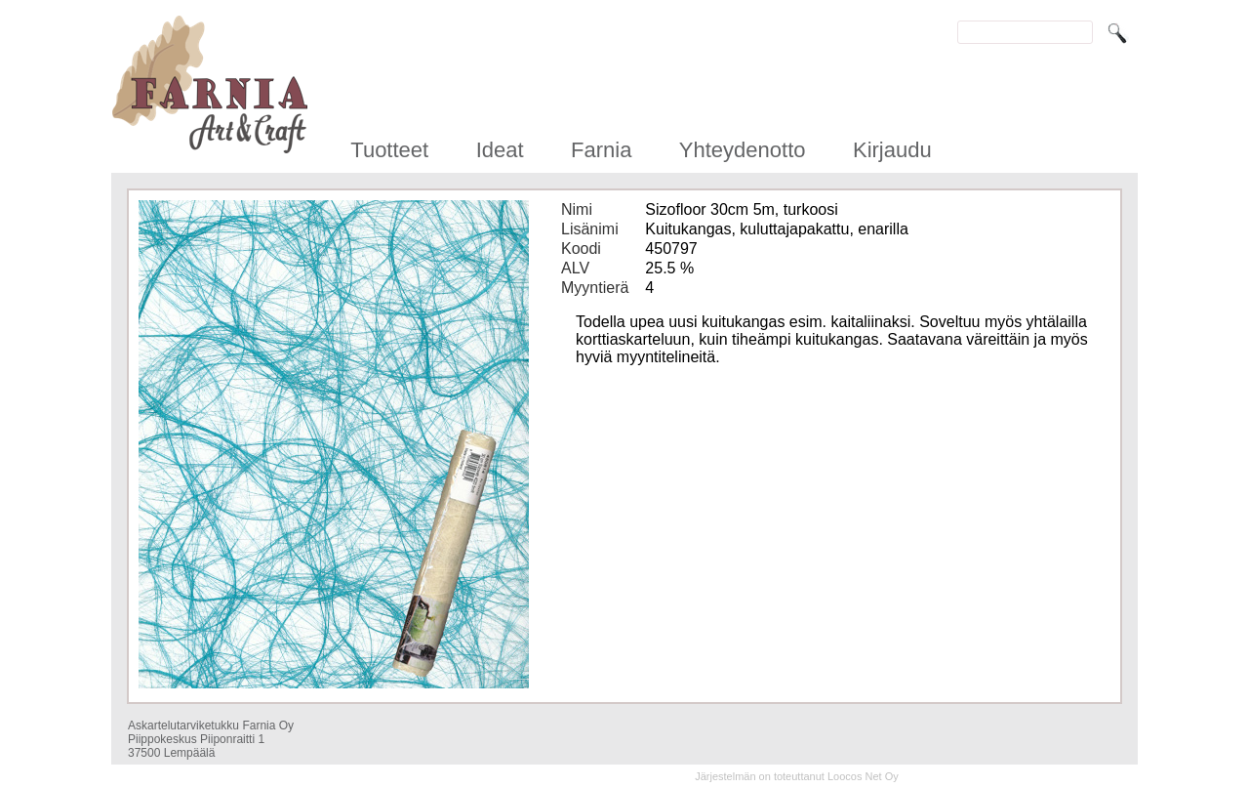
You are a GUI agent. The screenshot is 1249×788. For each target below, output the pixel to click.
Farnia (601, 150)
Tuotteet (389, 150)
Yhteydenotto (742, 150)
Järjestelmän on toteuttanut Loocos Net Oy (797, 776)
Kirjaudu (892, 150)
